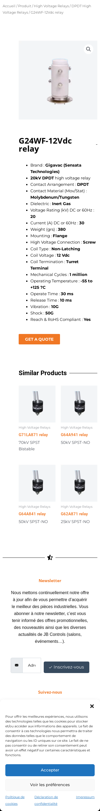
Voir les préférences (50, 784)
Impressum (85, 797)
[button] (92, 706)
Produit (24, 6)
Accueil (9, 6)
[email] (31, 665)
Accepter (50, 769)
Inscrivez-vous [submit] (66, 667)
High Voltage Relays (51, 6)
